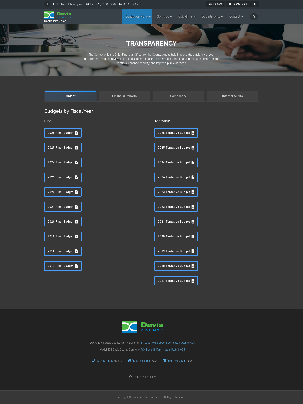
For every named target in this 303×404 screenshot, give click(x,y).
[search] (254, 16)
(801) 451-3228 (176, 360)
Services (163, 16)
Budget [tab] (70, 96)
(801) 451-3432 (141, 360)
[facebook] (47, 4)
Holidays (215, 4)
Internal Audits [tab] (232, 96)
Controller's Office (55, 21)
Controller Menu (136, 16)
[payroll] (254, 4)
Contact (234, 16)
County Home (238, 4)
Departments (211, 16)
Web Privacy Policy (142, 376)
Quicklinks (185, 16)
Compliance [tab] (178, 96)
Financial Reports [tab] (124, 96)
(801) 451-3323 (104, 360)
